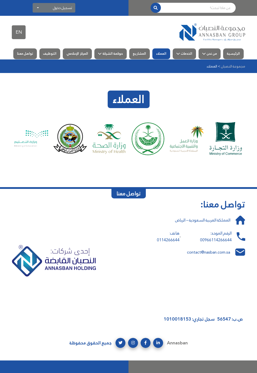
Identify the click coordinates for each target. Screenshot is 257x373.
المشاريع (139, 53)
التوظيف (49, 53)
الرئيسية (233, 53)
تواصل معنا (25, 53)
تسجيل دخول (62, 8)
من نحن (212, 53)
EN (19, 32)
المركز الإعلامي (77, 53)
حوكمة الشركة (113, 53)
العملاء (161, 53)
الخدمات (186, 53)
